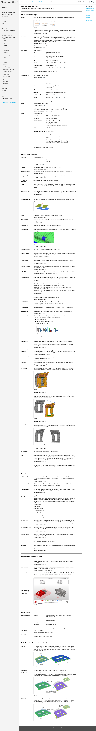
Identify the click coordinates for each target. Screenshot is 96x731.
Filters (87, 12)
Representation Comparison (89, 14)
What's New (4, 7)
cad (5, 42)
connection (6, 54)
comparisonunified (8, 47)
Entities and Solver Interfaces (7, 14)
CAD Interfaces (5, 16)
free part (6, 57)
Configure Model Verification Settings (40, 1)
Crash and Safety (5, 85)
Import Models (6, 33)
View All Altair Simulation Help (10, 102)
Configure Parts (6, 66)
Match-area (88, 17)
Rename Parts (6, 74)
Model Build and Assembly (7, 26)
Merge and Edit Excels (7, 67)
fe (4, 43)
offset (5, 48)
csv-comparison (7, 59)
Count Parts (5, 78)
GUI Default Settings (90, 8)
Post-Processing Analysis (7, 98)
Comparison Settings (90, 10)
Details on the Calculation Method (89, 20)
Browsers (4, 17)
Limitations (5, 83)
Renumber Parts (6, 76)
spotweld (6, 52)
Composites (4, 86)
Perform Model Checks (7, 35)
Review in (8, 69)
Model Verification (5, 28)
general (5, 45)
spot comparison (7, 55)
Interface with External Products (8, 12)
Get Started (4, 9)
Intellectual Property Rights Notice (53, 728)
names (5, 60)
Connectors (4, 25)
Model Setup (4, 88)
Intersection (6, 50)
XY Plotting (4, 96)
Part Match (5, 79)
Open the (9, 30)
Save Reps (5, 64)
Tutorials (3, 10)
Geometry (4, 21)
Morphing (4, 90)
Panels (3, 19)
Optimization (4, 92)
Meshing (3, 23)
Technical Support (64, 728)
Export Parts (5, 72)
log (5, 40)
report (5, 62)
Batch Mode (5, 81)
